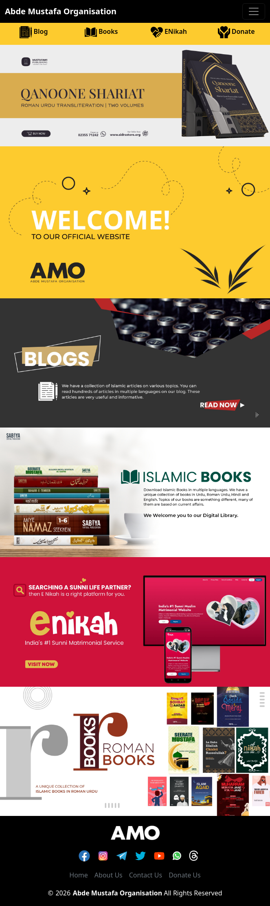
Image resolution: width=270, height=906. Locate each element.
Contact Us (145, 875)
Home (78, 875)
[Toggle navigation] (253, 11)
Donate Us (185, 875)
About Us (108, 875)
